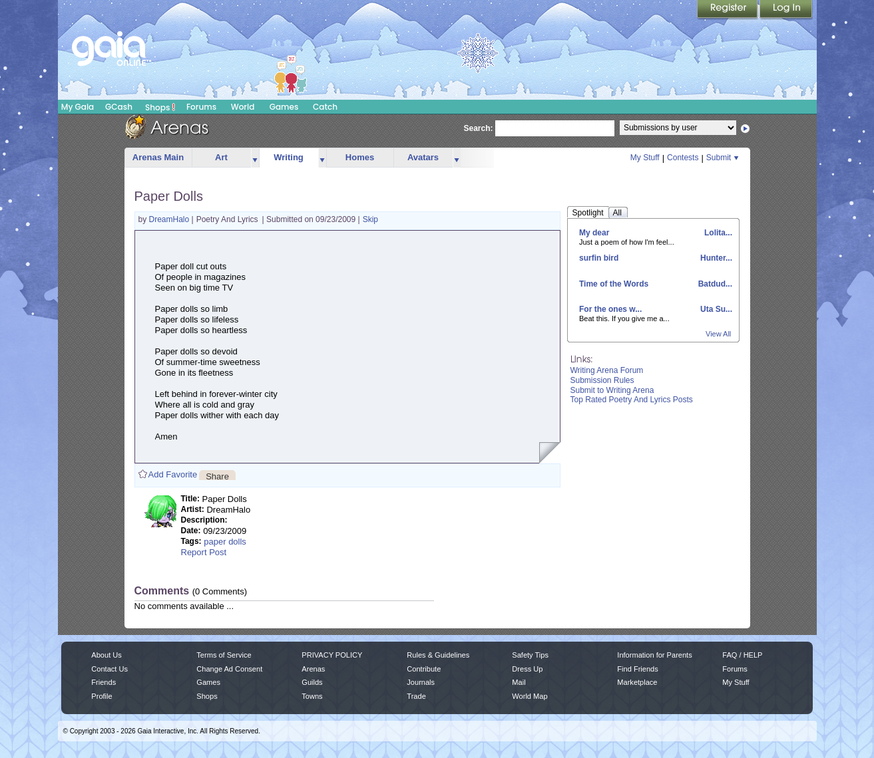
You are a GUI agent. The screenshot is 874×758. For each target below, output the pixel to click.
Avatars (423, 157)
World (243, 106)
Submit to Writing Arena (612, 390)
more (255, 158)
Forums (201, 106)
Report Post (204, 552)
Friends (103, 682)
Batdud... (714, 284)
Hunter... (715, 258)
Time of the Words (613, 284)
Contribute (424, 669)
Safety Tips (530, 655)
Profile (101, 696)
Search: (478, 128)
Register (728, 10)
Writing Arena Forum (607, 370)
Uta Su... (715, 309)
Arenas (313, 669)
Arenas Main (158, 157)
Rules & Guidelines (438, 655)
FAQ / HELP (742, 655)
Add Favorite (173, 474)
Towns (312, 696)
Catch (325, 106)
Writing (289, 157)
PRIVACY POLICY (332, 655)
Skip (370, 219)
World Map (529, 696)
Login (786, 10)
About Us (106, 655)
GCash (118, 106)
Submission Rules (602, 380)
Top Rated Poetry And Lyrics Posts (631, 399)
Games (284, 106)
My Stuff (645, 157)
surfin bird (598, 258)
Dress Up (527, 669)
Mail (518, 682)
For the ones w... (610, 309)
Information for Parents (654, 655)
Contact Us (109, 669)
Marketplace (637, 682)
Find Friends (637, 669)
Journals (421, 682)
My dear (594, 232)
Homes (359, 157)
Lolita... (717, 232)
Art (221, 157)
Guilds (312, 682)
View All (718, 334)
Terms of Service (223, 655)
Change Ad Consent (229, 669)
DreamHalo (170, 219)
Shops (160, 107)
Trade (416, 696)
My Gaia (77, 106)
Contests (682, 157)
